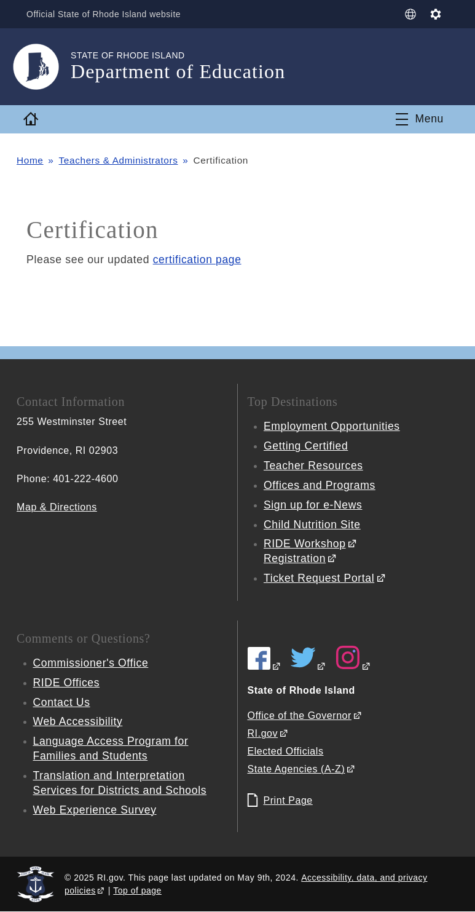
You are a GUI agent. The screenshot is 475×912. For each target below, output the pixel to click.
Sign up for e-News (313, 505)
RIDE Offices (66, 682)
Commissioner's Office (91, 663)
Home (30, 160)
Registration (295, 558)
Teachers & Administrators (119, 160)
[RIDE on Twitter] (308, 666)
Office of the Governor (299, 715)
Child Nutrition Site (312, 524)
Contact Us (62, 702)
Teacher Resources (314, 465)
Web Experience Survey (95, 810)
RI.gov (263, 733)
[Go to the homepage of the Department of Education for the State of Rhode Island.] (44, 66)
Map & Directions (57, 507)
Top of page (137, 890)
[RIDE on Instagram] (353, 666)
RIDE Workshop (305, 543)
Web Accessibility (78, 721)
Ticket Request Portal (319, 578)
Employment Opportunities (332, 426)
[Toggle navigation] (419, 119)
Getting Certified (306, 446)
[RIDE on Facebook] (264, 666)
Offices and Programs (320, 485)
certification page (197, 259)
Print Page (288, 800)
